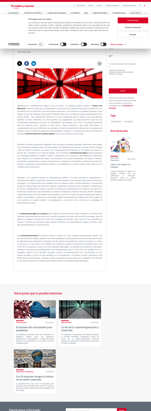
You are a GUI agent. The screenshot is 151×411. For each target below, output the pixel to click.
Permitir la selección (133, 13)
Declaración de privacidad (53, 398)
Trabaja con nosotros (74, 400)
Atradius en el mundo (66, 382)
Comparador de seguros (41, 382)
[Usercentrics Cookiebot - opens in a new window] (14, 29)
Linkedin (107, 383)
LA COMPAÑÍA (8, 393)
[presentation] (125, 81)
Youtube (114, 383)
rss (128, 383)
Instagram (121, 383)
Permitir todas (133, 6)
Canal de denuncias (71, 398)
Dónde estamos (16, 382)
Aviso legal (25, 398)
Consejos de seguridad (28, 400)
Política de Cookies (10, 400)
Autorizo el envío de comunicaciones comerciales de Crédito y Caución (121, 72)
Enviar (121, 366)
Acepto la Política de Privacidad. (123, 64)
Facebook (100, 383)
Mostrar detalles (117, 30)
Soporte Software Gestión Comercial (51, 400)
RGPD (84, 398)
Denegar (133, 20)
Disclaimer (37, 398)
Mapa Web (58, 403)
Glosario (7, 406)
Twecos (84, 403)
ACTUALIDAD (19, 393)
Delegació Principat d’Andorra (41, 403)
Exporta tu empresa (20, 406)
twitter (93, 383)
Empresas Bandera (72, 403)
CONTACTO (30, 393)
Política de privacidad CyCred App (15, 403)
